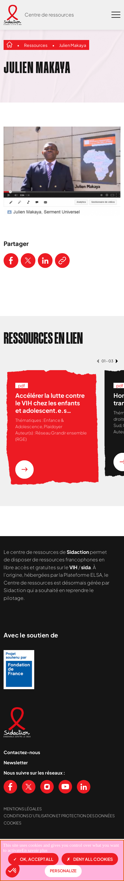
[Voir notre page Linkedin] (83, 787)
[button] (12, 871)
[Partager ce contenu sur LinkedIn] (45, 260)
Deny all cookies (90, 859)
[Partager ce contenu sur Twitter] (28, 260)
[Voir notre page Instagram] (47, 787)
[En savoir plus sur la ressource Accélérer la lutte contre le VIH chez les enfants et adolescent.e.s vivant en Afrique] (24, 469)
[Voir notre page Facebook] (10, 787)
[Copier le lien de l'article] (62, 260)
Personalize (63, 870)
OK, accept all (33, 859)
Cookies (12, 823)
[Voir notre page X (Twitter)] (28, 787)
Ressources (35, 45)
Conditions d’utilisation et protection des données (59, 815)
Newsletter (16, 762)
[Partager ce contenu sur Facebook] (11, 260)
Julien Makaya (72, 45)
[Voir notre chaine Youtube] (65, 787)
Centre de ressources (49, 14)
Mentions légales (23, 808)
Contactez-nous (22, 752)
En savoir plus (34, 850)
